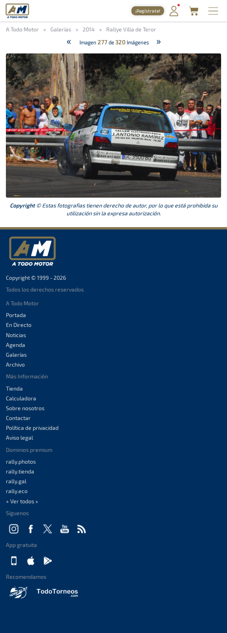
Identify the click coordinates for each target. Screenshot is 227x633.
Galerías (16, 354)
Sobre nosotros (25, 408)
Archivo (15, 364)
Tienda (14, 388)
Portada (16, 315)
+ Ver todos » (22, 501)
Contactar (18, 418)
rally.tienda (20, 471)
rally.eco (17, 491)
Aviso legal (19, 437)
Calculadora (21, 398)
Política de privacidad (32, 427)
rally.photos (21, 461)
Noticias (16, 335)
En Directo (18, 324)
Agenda (15, 344)
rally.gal (16, 481)
